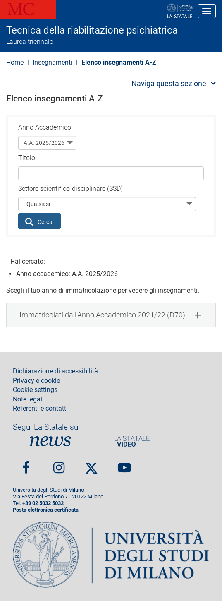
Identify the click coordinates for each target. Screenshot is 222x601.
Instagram (58, 464)
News (50, 441)
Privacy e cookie (36, 381)
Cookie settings (35, 390)
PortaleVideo (132, 441)
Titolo (26, 158)
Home (15, 62)
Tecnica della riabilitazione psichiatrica (92, 30)
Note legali (28, 399)
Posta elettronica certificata (46, 510)
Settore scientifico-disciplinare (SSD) (70, 188)
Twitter (91, 464)
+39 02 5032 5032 (43, 503)
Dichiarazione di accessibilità (55, 371)
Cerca (39, 221)
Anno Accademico (44, 127)
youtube (124, 464)
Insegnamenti (52, 62)
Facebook (26, 464)
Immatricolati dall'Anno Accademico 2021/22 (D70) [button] (102, 314)
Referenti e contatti (40, 408)
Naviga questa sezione (168, 83)
